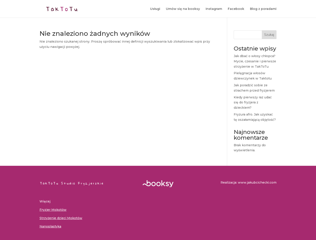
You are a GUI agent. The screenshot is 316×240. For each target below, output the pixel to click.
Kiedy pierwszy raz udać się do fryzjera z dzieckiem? (253, 102)
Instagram (214, 9)
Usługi (155, 9)
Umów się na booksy (183, 9)
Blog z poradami (263, 9)
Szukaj (269, 35)
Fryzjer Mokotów (53, 210)
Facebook (236, 9)
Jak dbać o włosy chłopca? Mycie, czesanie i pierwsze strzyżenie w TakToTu (255, 61)
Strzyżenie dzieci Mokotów (61, 218)
